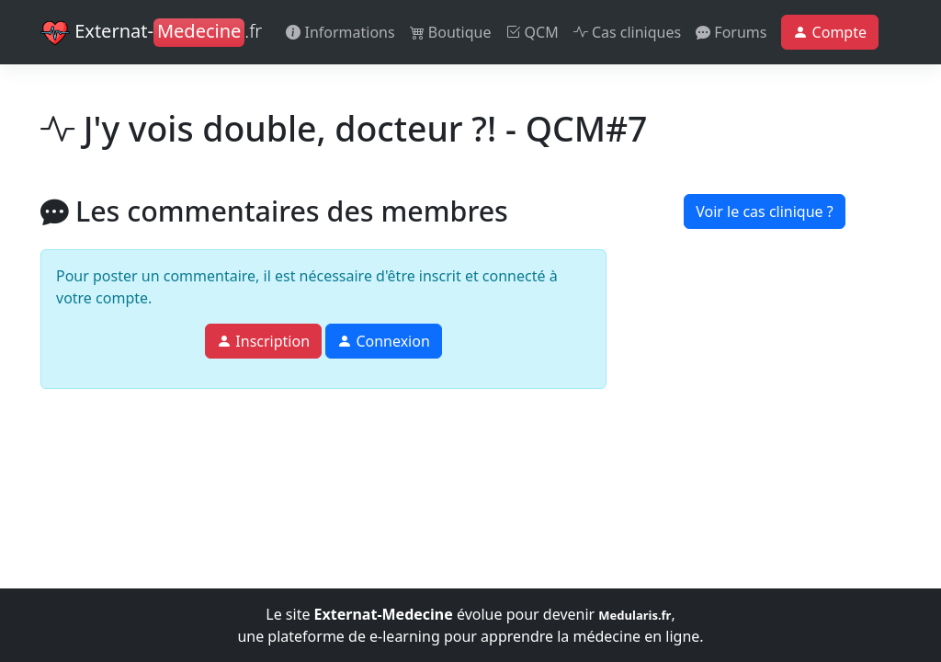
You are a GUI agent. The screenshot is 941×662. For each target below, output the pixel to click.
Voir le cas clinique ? (764, 211)
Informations (340, 32)
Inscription (263, 341)
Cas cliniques (627, 32)
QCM (531, 32)
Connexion (383, 341)
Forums (731, 32)
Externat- (151, 33)
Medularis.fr (634, 615)
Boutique (451, 32)
